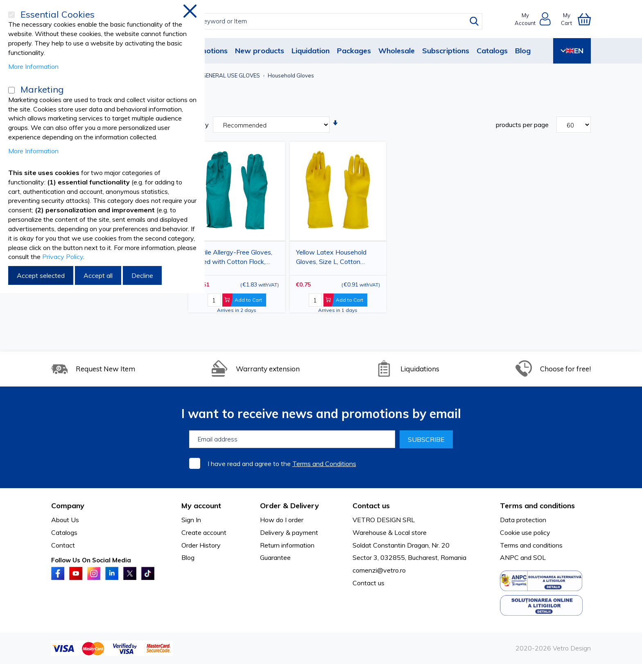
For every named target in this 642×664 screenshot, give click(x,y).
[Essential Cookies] (11, 14)
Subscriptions (445, 50)
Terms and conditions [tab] (537, 505)
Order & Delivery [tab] (289, 505)
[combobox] (328, 21)
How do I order (281, 520)
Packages (354, 50)
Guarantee (275, 557)
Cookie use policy (525, 532)
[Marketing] (11, 90)
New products (259, 50)
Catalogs (492, 50)
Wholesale (396, 50)
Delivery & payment (289, 532)
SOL (539, 557)
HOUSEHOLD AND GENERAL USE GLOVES (207, 75)
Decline (142, 275)
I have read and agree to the (282, 463)
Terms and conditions (531, 545)
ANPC (509, 557)
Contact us (368, 583)
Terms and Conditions (324, 463)
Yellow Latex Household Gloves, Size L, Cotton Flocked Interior (331, 258)
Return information (287, 545)
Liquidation (311, 50)
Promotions (207, 50)
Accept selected (41, 275)
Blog (523, 50)
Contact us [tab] (371, 505)
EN (572, 50)
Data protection (523, 520)
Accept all (98, 275)
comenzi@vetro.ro (379, 570)
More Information (33, 66)
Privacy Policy (62, 256)
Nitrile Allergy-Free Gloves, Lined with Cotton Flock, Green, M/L (233, 258)
